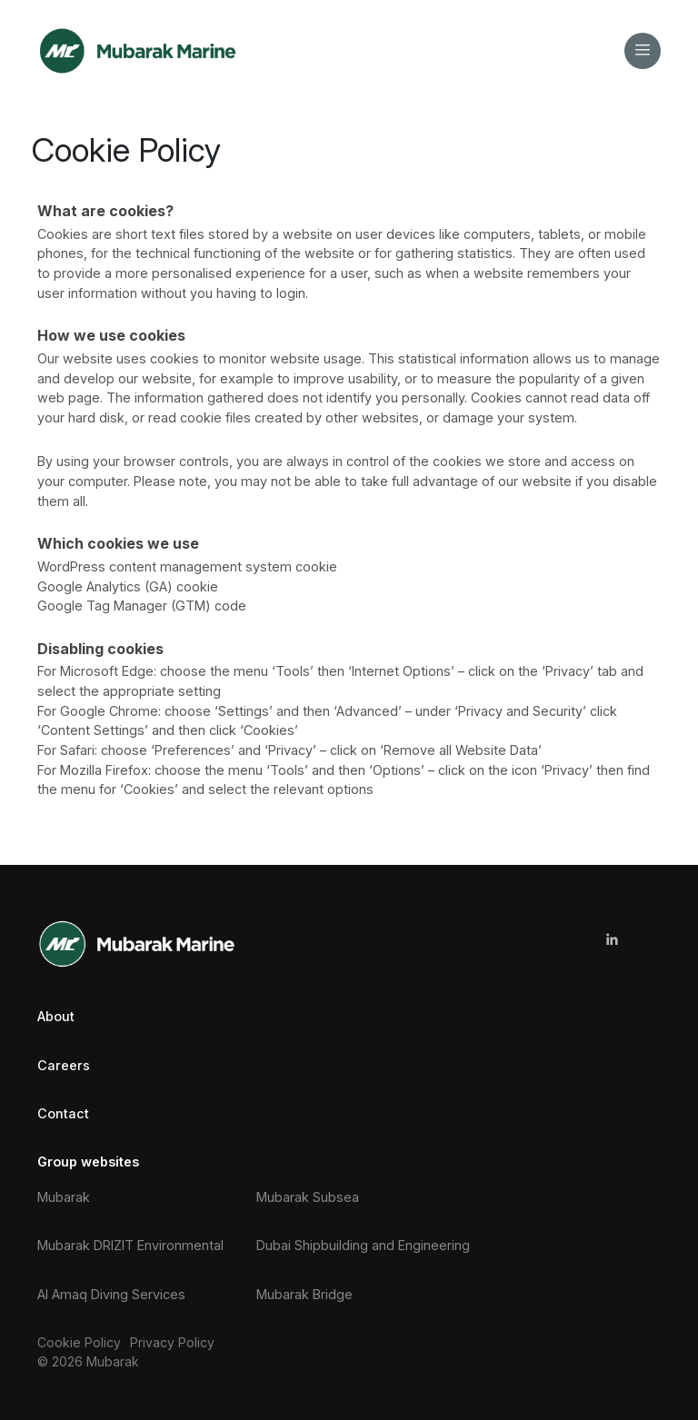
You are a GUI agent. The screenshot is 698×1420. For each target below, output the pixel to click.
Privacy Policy (172, 1342)
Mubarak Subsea (307, 1197)
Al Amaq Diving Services (111, 1294)
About (56, 1016)
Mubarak (63, 1197)
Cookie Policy (79, 1342)
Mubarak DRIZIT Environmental (130, 1245)
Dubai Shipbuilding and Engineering (363, 1245)
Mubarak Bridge (304, 1294)
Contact (63, 1113)
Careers (63, 1065)
